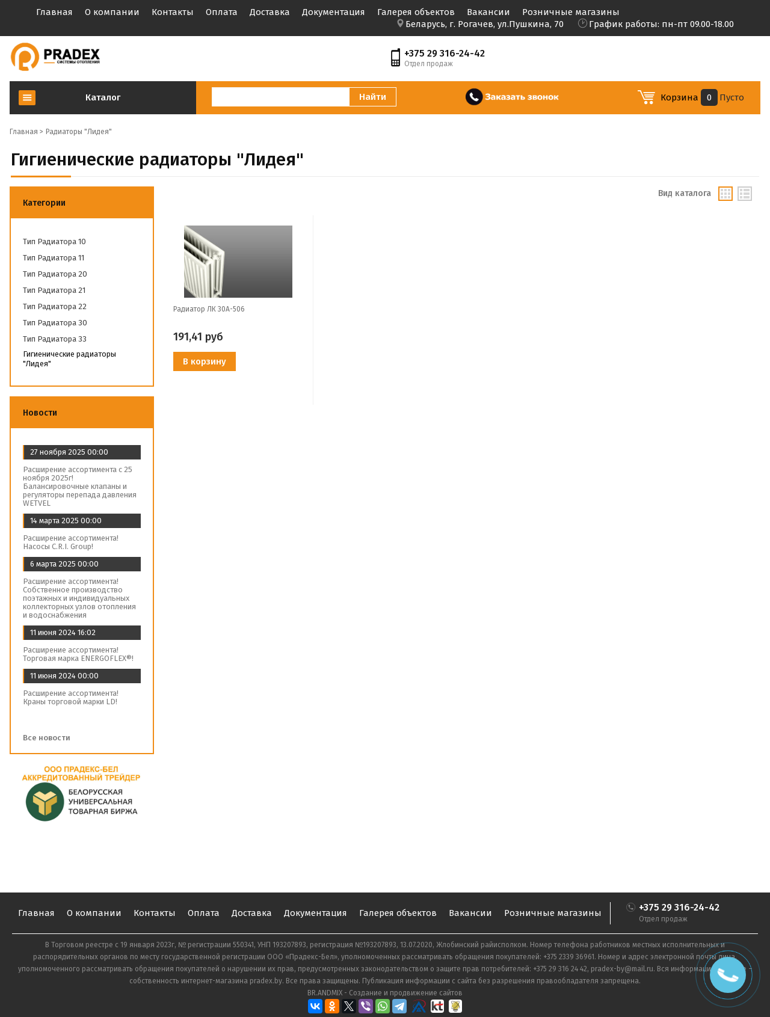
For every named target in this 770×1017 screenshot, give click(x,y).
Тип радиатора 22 (55, 306)
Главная (54, 12)
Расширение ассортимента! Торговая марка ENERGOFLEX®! (78, 654)
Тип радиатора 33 (55, 338)
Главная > (26, 132)
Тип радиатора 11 (53, 257)
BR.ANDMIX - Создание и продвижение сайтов (385, 993)
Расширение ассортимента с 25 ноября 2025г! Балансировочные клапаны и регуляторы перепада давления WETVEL (80, 486)
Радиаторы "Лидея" (79, 132)
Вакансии (488, 12)
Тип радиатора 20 (55, 273)
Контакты (173, 12)
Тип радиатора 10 (54, 241)
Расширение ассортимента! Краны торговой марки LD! (71, 697)
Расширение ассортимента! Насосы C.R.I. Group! (71, 542)
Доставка (270, 12)
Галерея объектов (416, 12)
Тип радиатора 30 (55, 322)
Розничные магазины (571, 12)
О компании (112, 12)
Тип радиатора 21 (54, 290)
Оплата (222, 12)
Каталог (102, 97)
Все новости (50, 737)
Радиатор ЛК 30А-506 (209, 309)
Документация (333, 12)
